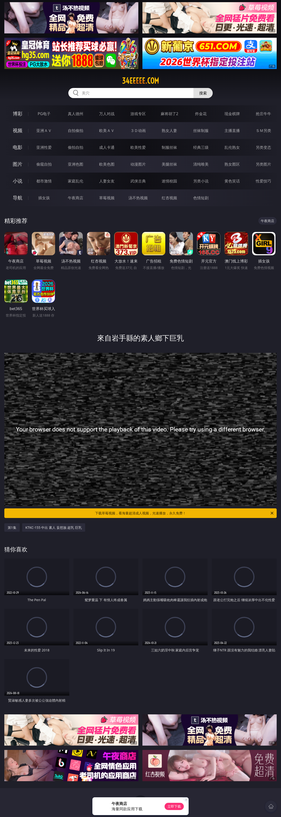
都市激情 (44, 181)
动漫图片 (138, 164)
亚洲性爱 (44, 147)
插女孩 (44, 197)
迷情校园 (169, 181)
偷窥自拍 (44, 164)
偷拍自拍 (75, 147)
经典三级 (201, 147)
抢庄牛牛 (263, 113)
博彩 (17, 113)
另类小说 (201, 181)
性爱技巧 (263, 181)
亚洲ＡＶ (44, 130)
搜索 (203, 93)
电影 (17, 147)
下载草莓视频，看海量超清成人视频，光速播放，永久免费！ (184, 513)
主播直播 (232, 130)
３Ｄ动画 (138, 130)
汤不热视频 (138, 197)
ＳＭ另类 (263, 130)
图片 (17, 164)
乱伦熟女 (232, 147)
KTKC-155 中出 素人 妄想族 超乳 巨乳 (54, 527)
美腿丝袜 (169, 164)
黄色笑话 (232, 181)
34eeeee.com (140, 81)
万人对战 (107, 113)
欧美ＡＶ (107, 130)
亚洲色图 (75, 164)
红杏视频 (169, 197)
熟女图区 (232, 164)
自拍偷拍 (75, 130)
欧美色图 (107, 164)
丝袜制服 (201, 130)
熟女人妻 (169, 130)
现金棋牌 (232, 113)
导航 (17, 197)
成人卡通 (107, 147)
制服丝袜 (169, 147)
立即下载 (174, 806)
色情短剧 (201, 197)
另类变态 (263, 147)
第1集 (12, 527)
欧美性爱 (138, 147)
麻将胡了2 (169, 113)
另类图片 (263, 164)
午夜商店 (75, 197)
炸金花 (201, 113)
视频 (17, 130)
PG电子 (44, 113)
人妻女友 (107, 181)
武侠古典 (138, 181)
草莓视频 (107, 197)
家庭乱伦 (75, 181)
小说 (17, 181)
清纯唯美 (201, 164)
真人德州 (75, 113)
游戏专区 (138, 113)
